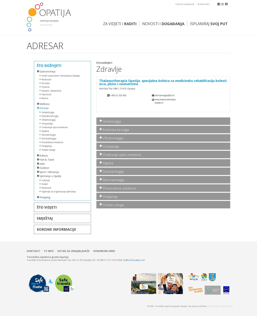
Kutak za (73, 251)
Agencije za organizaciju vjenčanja (59, 191)
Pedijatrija (47, 146)
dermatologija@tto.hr (165, 95)
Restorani (46, 79)
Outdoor (44, 167)
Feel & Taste (46, 159)
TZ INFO (49, 251)
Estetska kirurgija (50, 116)
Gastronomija (47, 71)
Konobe (46, 83)
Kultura (43, 155)
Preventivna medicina (52, 142)
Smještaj (45, 218)
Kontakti (33, 251)
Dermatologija (49, 138)
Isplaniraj (209, 23)
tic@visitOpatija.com (134, 260)
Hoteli (45, 184)
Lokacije (46, 180)
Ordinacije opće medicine (55, 127)
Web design (213, 306)
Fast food (46, 94)
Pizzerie (45, 87)
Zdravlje (44, 108)
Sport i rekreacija (49, 172)
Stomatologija (49, 135)
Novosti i (163, 23)
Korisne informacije (56, 229)
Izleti (42, 163)
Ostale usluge (48, 150)
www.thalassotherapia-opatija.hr (165, 101)
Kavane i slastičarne (51, 91)
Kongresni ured (104, 251)
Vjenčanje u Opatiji (50, 176)
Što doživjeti (49, 65)
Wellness (44, 104)
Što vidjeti (47, 207)
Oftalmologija (49, 120)
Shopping (44, 197)
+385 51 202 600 (118, 95)
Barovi (45, 98)
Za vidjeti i (120, 23)
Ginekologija (48, 112)
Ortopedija (47, 123)
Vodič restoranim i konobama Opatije (61, 76)
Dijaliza (45, 131)
